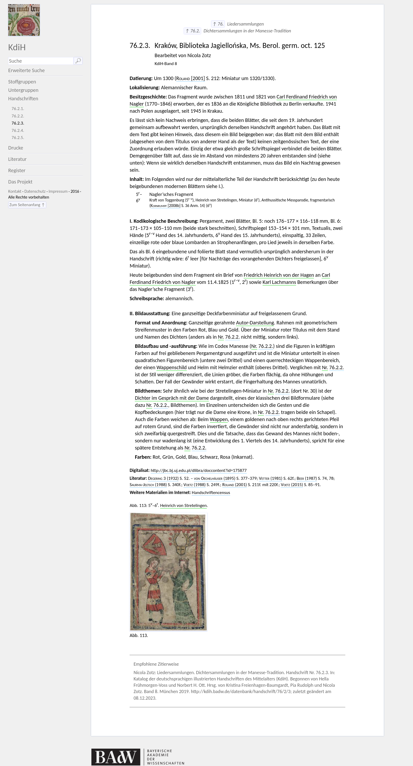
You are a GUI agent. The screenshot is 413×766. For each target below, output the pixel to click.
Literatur (17, 159)
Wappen (219, 419)
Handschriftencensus (211, 492)
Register (16, 170)
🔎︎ (78, 61)
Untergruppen (23, 90)
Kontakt (14, 191)
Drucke (15, 148)
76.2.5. (18, 137)
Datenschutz (35, 191)
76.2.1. (18, 108)
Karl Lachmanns (279, 282)
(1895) (214, 478)
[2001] (190, 78)
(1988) (148, 484)
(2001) (234, 484)
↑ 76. (218, 24)
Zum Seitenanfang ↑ (27, 204)
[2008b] (165, 205)
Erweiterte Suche (26, 70)
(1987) (307, 478)
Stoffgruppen (22, 81)
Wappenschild (171, 367)
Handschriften (23, 98)
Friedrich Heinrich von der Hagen (279, 275)
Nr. (221, 337)
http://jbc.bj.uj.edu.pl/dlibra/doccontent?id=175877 (199, 470)
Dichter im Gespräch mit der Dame (172, 398)
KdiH (17, 47)
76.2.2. (18, 116)
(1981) (270, 478)
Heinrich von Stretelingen (183, 505)
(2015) (292, 484)
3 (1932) (163, 478)
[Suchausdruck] (40, 61)
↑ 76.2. (192, 31)
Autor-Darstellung (255, 322)
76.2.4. (18, 130)
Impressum (57, 191)
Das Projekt (20, 182)
